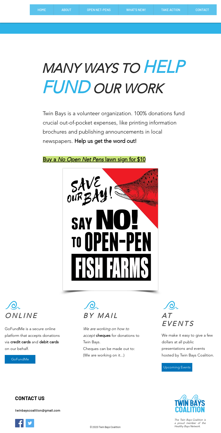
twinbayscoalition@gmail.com (37, 410)
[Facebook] (19, 423)
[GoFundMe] (20, 359)
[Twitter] (30, 423)
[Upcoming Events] (177, 367)
